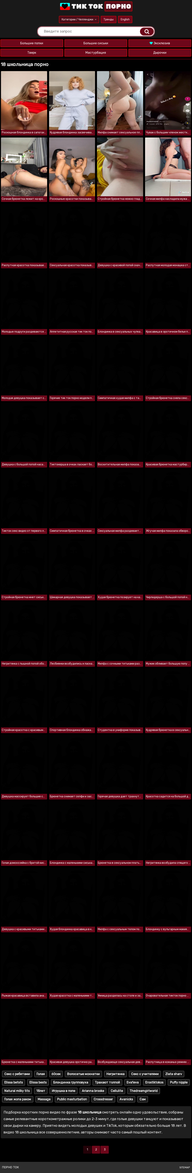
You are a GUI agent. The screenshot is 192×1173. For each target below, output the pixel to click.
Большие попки (31, 43)
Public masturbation (72, 1099)
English (125, 19)
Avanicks (126, 1099)
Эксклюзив (160, 43)
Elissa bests (38, 1082)
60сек (55, 1074)
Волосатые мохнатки (83, 1074)
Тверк (31, 52)
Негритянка (115, 1074)
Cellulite (117, 1091)
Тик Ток (95, 6)
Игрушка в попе (63, 1091)
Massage (44, 1099)
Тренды (108, 19)
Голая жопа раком (17, 1099)
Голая (41, 1074)
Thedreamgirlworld (144, 1091)
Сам (143, 1099)
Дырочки (159, 52)
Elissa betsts (13, 1082)
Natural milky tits (17, 1091)
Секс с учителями (145, 1074)
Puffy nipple (178, 1082)
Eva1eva (133, 1082)
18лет (40, 1091)
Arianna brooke (93, 1091)
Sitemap (184, 1167)
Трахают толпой (107, 1082)
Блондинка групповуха (70, 1082)
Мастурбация (95, 52)
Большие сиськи (95, 43)
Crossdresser (103, 1099)
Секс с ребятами (17, 1074)
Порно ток (10, 1167)
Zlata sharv (173, 1074)
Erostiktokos (154, 1082)
